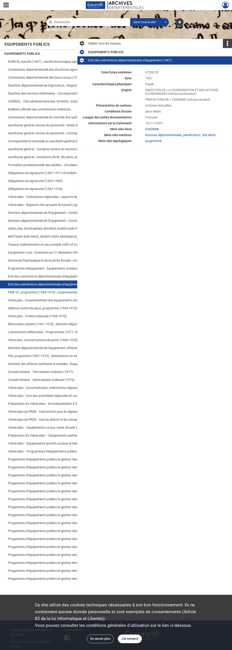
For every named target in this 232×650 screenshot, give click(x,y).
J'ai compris (129, 638)
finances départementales (163, 135)
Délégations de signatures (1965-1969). (35, 181)
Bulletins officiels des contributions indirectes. (40, 109)
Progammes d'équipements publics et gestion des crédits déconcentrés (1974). (53, 507)
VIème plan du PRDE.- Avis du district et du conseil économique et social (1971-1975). (53, 419)
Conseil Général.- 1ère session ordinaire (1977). (41, 372)
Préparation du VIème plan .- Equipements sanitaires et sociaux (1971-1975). (53, 435)
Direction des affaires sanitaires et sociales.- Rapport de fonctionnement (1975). (53, 364)
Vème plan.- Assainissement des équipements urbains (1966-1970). (53, 300)
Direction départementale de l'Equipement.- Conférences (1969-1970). (53, 213)
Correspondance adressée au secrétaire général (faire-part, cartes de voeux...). (53, 141)
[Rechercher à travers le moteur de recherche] (90, 22)
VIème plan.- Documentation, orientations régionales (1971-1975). (53, 388)
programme (153, 141)
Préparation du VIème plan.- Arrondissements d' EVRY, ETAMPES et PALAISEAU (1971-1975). (53, 403)
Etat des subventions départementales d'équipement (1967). (50, 284)
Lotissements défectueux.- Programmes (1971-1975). (45, 332)
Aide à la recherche (63, 29)
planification (192, 135)
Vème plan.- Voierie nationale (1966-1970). (38, 316)
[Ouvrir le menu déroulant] (6, 5)
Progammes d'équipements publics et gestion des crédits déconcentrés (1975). (53, 547)
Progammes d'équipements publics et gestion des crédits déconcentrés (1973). (53, 475)
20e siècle (208, 135)
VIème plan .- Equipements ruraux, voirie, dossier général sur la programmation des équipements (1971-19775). (53, 427)
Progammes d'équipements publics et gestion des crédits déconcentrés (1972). (53, 459)
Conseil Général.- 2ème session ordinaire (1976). (41, 380)
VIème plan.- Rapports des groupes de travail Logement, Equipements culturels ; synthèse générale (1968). (53, 205)
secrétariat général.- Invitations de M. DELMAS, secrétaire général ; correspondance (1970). (53, 157)
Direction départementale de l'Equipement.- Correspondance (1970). (53, 220)
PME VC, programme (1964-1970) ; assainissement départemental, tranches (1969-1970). (53, 292)
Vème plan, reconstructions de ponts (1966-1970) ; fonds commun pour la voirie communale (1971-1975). (53, 340)
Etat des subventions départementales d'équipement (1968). (50, 276)
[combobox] (149, 22)
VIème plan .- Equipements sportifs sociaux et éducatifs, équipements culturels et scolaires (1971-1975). (53, 443)
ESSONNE (152, 129)
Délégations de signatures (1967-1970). (35, 189)
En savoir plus (100, 638)
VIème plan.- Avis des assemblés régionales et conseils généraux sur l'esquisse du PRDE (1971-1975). (53, 396)
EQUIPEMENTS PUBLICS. (23, 53)
